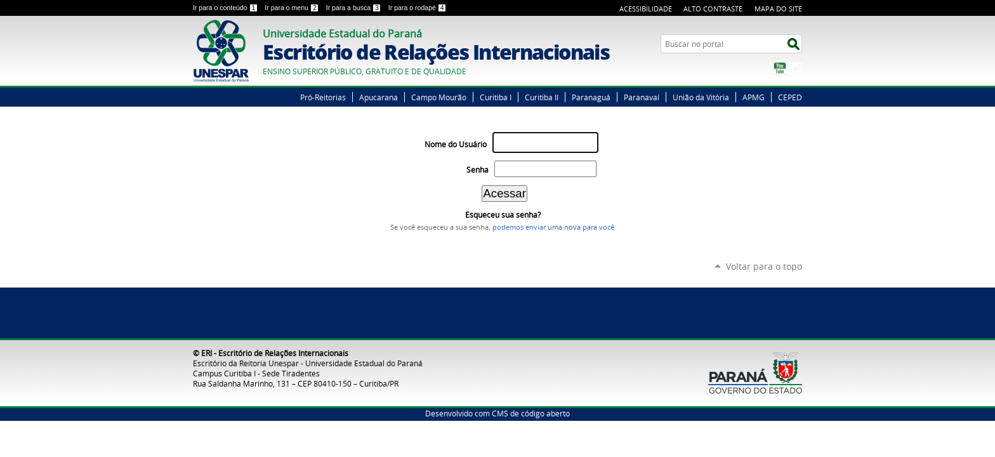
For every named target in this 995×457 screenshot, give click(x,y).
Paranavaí (641, 97)
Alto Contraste (712, 8)
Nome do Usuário (456, 144)
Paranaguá (591, 97)
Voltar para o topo (764, 266)
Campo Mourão (438, 97)
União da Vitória (701, 97)
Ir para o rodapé (417, 7)
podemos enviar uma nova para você (553, 227)
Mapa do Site (778, 8)
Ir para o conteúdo (226, 7)
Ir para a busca (354, 7)
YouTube (780, 68)
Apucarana (378, 97)
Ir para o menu (292, 7)
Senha (477, 169)
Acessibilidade (645, 8)
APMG (753, 97)
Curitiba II (541, 97)
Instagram (795, 68)
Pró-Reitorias (323, 97)
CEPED (790, 97)
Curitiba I (495, 97)
